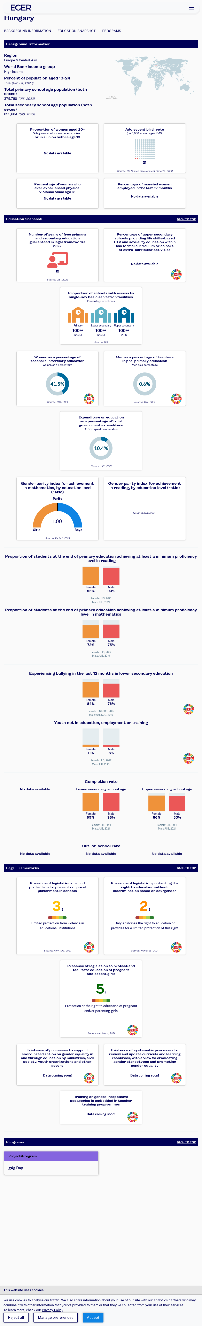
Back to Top (186, 219)
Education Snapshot (77, 31)
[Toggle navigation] (191, 7)
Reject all (16, 1317)
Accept (93, 1317)
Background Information (27, 31)
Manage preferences (55, 1317)
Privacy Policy (52, 1310)
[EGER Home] (21, 7)
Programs (111, 31)
